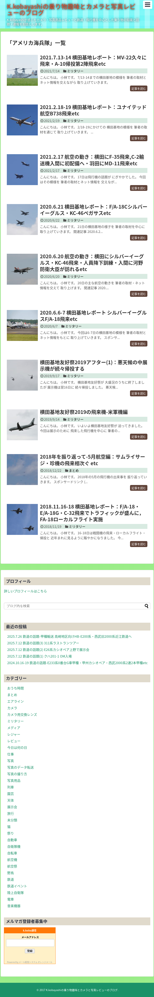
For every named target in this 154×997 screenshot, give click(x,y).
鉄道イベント (17, 885)
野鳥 (10, 872)
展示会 (12, 806)
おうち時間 (15, 688)
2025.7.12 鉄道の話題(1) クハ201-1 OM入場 (39, 656)
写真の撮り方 (17, 773)
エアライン (15, 701)
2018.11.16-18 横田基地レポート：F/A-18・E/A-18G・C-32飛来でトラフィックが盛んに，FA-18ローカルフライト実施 (92, 513)
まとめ (74, 470)
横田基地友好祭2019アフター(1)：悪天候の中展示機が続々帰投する (93, 365)
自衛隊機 (13, 846)
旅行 (10, 813)
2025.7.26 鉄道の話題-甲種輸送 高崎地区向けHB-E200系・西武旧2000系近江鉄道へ (69, 636)
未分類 (12, 819)
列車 (10, 786)
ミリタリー (75, 70)
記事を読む (138, 88)
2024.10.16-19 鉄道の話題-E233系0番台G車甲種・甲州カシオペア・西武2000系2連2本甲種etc (77, 662)
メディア (13, 727)
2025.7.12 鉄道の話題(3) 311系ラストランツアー (43, 642)
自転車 (12, 852)
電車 (10, 899)
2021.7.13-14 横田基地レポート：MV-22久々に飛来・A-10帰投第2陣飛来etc (93, 60)
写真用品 (13, 780)
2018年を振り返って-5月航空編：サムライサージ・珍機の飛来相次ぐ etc (92, 460)
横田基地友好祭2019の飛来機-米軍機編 (84, 412)
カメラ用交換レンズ (22, 714)
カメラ (12, 707)
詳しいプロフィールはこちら (25, 590)
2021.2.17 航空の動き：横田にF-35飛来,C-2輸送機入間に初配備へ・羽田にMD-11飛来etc (92, 160)
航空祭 (12, 866)
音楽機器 (13, 905)
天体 (10, 800)
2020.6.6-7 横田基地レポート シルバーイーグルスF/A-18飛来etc (93, 316)
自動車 (12, 839)
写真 (10, 760)
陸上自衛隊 (15, 892)
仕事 (10, 754)
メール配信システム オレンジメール (35, 962)
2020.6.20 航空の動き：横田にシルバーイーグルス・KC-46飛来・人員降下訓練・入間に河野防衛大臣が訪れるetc (92, 262)
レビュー (13, 740)
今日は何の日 (17, 747)
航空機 (12, 859)
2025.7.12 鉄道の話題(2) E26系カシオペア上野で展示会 (48, 649)
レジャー (13, 734)
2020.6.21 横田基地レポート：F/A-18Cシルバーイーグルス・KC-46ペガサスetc (93, 210)
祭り (10, 833)
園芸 (10, 793)
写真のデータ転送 (20, 767)
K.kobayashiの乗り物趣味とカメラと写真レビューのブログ (71, 9)
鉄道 (10, 879)
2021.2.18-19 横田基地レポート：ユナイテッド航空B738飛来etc (93, 110)
